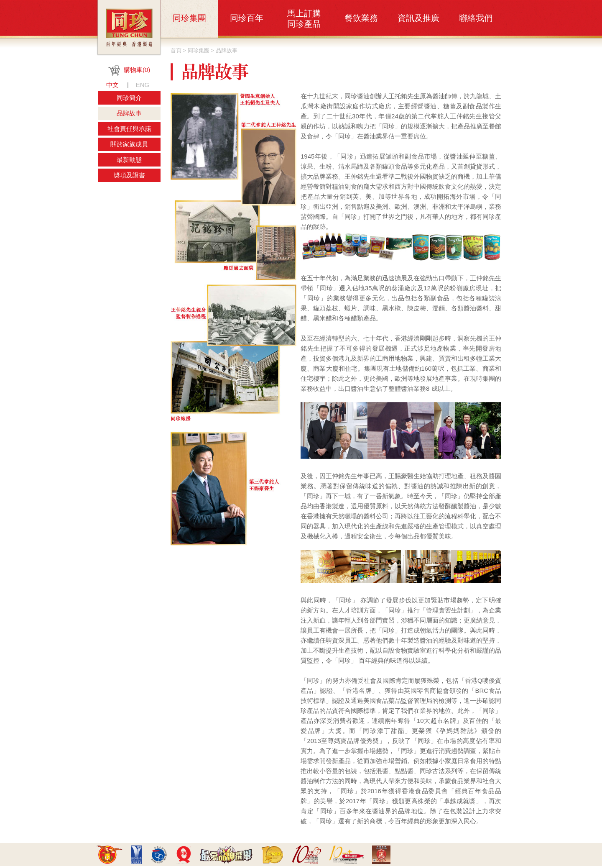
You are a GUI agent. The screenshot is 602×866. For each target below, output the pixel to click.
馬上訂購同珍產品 (304, 18)
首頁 (176, 50)
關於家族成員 (129, 144)
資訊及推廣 (418, 18)
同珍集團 (189, 18)
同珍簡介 (129, 97)
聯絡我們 (475, 18)
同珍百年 (246, 18)
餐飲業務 (361, 18)
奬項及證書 (129, 175)
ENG (143, 84)
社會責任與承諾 (129, 128)
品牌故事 (129, 113)
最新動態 (129, 159)
